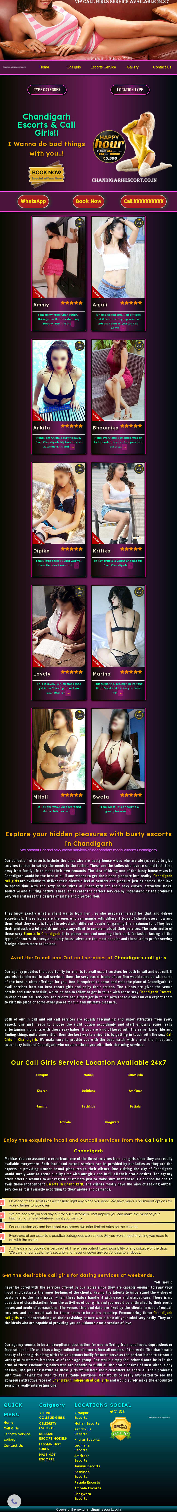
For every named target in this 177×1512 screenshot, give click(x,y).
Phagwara (112, 1122)
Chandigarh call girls (140, 957)
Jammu (41, 1107)
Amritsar (135, 1091)
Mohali (89, 1075)
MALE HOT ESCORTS (47, 1457)
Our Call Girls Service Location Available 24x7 (88, 1062)
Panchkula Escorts (82, 1431)
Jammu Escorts (87, 1466)
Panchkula (135, 1075)
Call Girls (11, 1428)
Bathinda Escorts (82, 1474)
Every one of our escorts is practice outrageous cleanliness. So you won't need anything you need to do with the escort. (88, 1238)
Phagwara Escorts (82, 1496)
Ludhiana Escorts (82, 1448)
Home (8, 1422)
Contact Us (13, 1446)
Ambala (65, 1122)
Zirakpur (41, 1075)
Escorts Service (17, 1434)
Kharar (42, 1091)
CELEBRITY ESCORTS (47, 1426)
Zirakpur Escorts (81, 1415)
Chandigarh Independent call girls (81, 1380)
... (123, 328)
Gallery (9, 1440)
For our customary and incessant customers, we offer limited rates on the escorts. (73, 1227)
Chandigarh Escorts (155, 991)
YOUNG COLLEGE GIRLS (52, 1415)
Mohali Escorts (87, 1423)
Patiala (135, 1107)
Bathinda (88, 1107)
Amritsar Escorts (81, 1458)
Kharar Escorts (87, 1440)
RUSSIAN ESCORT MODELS (53, 1436)
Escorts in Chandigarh (42, 933)
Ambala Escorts (87, 1488)
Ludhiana (88, 1091)
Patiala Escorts (87, 1482)
